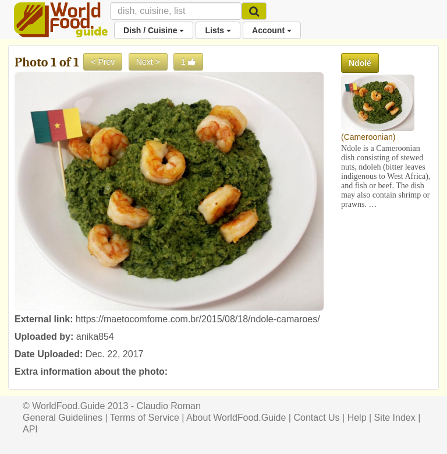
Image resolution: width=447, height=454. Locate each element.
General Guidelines (62, 418)
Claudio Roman (169, 406)
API (30, 429)
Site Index (395, 418)
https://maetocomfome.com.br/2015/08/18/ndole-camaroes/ (198, 319)
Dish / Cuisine (153, 30)
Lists (218, 30)
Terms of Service (144, 418)
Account (272, 30)
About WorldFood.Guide (236, 418)
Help (357, 418)
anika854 (95, 337)
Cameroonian (368, 137)
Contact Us (316, 418)
